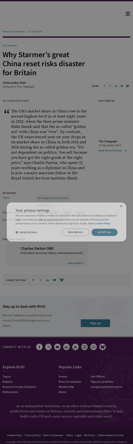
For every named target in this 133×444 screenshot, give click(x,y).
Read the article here (113, 141)
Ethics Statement (53, 426)
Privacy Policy (33, 426)
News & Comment (70, 372)
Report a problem (102, 372)
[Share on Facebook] (33, 271)
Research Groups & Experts (19, 378)
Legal (78, 426)
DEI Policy (89, 426)
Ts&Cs (69, 426)
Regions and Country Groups (18, 203)
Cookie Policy (14, 426)
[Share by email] (54, 271)
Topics (6, 188)
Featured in (106, 91)
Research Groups (12, 210)
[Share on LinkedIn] (47, 271)
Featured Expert (14, 230)
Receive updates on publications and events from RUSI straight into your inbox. (27, 312)
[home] (32, 14)
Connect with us (17, 338)
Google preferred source (106, 378)
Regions (8, 372)
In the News (10, 36)
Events (63, 367)
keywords (9, 184)
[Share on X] (40, 271)
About (62, 383)
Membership (66, 378)
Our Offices (98, 367)
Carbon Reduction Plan (111, 426)
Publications (10, 383)
